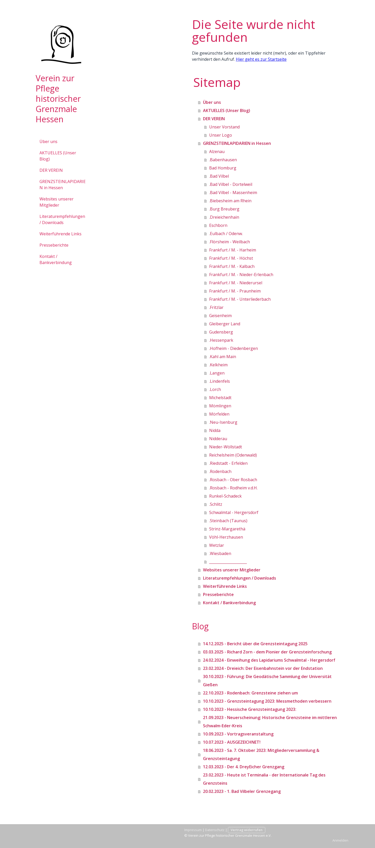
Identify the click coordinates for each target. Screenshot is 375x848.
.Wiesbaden (220, 553)
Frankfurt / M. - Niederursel (235, 283)
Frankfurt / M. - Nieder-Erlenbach (241, 274)
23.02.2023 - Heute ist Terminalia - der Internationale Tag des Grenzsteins (264, 779)
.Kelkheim (218, 365)
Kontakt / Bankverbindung (55, 259)
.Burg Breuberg (224, 209)
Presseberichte (53, 245)
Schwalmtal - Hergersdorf (233, 512)
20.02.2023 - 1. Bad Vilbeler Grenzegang (242, 791)
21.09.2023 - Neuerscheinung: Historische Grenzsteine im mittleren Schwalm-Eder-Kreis (270, 722)
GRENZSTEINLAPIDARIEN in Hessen (62, 184)
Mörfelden (219, 414)
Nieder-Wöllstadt (225, 447)
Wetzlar (216, 545)
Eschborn (218, 225)
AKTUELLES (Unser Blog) (57, 156)
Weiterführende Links (60, 234)
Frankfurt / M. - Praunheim (235, 291)
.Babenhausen (223, 160)
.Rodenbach (220, 471)
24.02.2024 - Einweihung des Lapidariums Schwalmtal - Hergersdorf (269, 660)
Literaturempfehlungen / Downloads (62, 219)
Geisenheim (220, 315)
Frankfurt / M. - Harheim (232, 250)
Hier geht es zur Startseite (261, 59)
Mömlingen (220, 406)
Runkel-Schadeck (225, 496)
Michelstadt (220, 397)
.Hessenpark (221, 340)
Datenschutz (215, 829)
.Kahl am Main (222, 356)
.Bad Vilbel (219, 176)
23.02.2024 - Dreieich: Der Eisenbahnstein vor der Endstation (263, 668)
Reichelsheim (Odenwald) (233, 455)
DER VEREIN (51, 170)
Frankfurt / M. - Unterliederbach (240, 299)
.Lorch (215, 389)
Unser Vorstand (224, 127)
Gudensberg (221, 332)
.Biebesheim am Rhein (230, 201)
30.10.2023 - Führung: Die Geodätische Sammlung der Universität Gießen (267, 681)
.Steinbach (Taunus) (228, 520)
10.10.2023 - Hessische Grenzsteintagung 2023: (249, 709)
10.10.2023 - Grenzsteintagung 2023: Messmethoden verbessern (267, 701)
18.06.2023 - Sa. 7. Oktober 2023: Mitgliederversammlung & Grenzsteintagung (261, 754)
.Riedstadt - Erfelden (228, 463)
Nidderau (218, 438)
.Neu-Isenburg (223, 422)
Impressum (193, 829)
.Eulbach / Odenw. (226, 233)
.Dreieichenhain (224, 217)
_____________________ (228, 561)
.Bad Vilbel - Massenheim (233, 192)
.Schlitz (215, 504)
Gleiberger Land (224, 324)
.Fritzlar (216, 307)
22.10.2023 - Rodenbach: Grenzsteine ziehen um (250, 693)
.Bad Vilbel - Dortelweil (230, 184)
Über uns (48, 141)
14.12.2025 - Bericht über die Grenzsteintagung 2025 (255, 644)
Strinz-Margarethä (227, 529)
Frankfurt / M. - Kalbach (232, 266)
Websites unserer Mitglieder (56, 202)
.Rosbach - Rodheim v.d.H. (233, 488)
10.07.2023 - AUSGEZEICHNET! (231, 742)
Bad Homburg (222, 168)
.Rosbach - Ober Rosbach (233, 479)
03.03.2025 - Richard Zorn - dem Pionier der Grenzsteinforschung (267, 652)
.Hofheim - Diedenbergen (233, 348)
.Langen (217, 373)
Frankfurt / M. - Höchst (231, 258)
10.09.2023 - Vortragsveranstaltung (238, 734)
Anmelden (340, 840)
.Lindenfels (219, 381)
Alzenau (217, 151)
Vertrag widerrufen (246, 829)
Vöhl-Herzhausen (226, 537)
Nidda (214, 430)
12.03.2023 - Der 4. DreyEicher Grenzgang (243, 767)
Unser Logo (220, 135)
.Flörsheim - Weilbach (229, 242)
